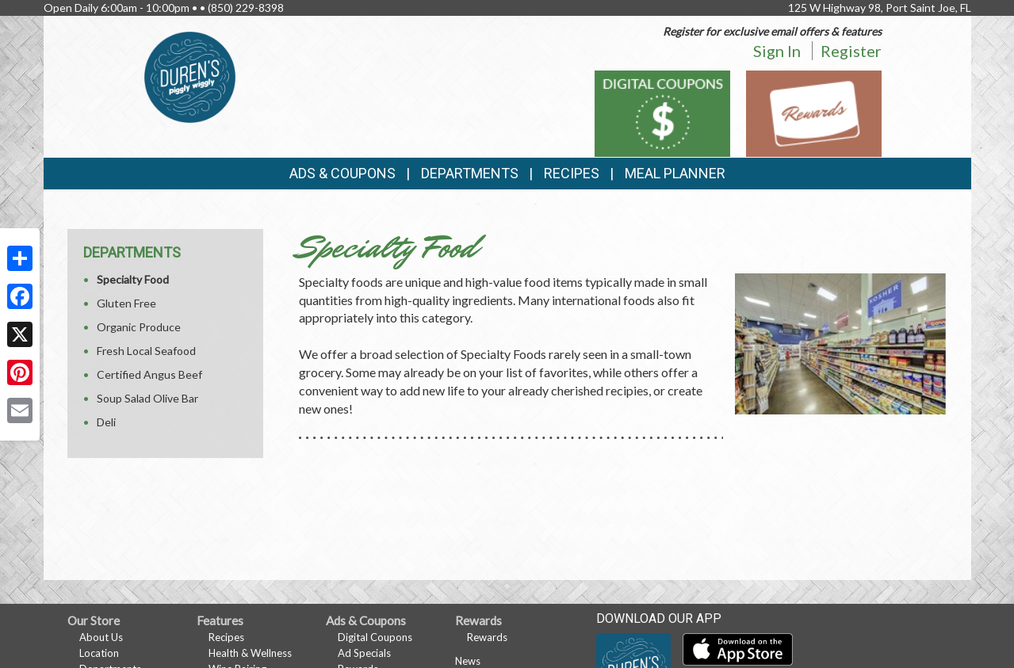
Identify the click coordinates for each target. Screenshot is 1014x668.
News (467, 661)
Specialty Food (133, 279)
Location (99, 653)
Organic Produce (139, 327)
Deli (106, 422)
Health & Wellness (250, 653)
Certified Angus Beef (149, 374)
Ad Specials (364, 653)
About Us (101, 637)
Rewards (487, 637)
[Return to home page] (189, 75)
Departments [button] (469, 173)
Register (851, 50)
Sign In (777, 50)
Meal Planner (675, 173)
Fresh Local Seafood (146, 350)
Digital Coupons (375, 637)
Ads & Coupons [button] (342, 173)
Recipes (571, 173)
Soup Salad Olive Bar (147, 398)
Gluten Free (126, 303)
